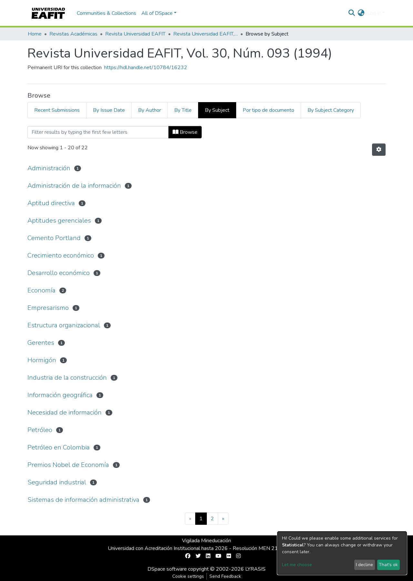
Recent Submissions (57, 110)
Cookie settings (188, 576)
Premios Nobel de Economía (68, 464)
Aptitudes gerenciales (59, 220)
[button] (361, 13)
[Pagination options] (379, 149)
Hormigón (41, 360)
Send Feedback (225, 576)
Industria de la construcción (67, 377)
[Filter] (98, 132)
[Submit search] (352, 13)
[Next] (223, 518)
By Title (183, 110)
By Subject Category (330, 110)
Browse (185, 132)
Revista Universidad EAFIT (135, 33)
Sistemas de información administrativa (83, 499)
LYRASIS (255, 569)
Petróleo (39, 430)
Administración (48, 168)
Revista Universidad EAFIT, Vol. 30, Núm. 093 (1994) (205, 33)
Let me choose (297, 565)
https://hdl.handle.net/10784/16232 (145, 67)
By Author (149, 110)
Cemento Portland (54, 238)
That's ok (388, 565)
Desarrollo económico (58, 273)
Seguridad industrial (56, 482)
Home (35, 33)
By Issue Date (109, 110)
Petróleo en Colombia (58, 447)
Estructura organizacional (63, 325)
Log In (374, 13)
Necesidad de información (64, 412)
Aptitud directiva (51, 203)
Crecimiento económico (60, 255)
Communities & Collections (106, 13)
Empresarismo (48, 307)
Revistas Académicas (73, 33)
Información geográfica (60, 395)
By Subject (217, 110)
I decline (364, 565)
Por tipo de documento (268, 110)
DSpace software (167, 569)
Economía (41, 290)
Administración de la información (74, 185)
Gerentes (40, 342)
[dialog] (342, 553)
